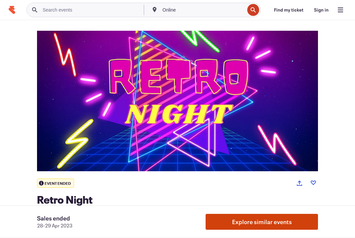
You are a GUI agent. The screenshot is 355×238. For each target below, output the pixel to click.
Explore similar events (262, 222)
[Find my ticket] (289, 10)
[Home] (12, 10)
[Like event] (313, 182)
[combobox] (203, 10)
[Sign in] (321, 10)
